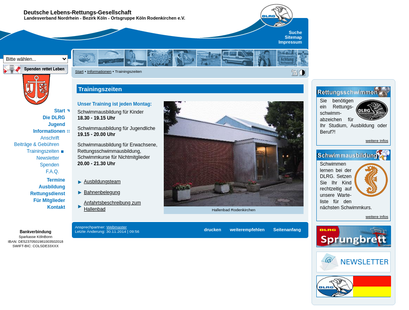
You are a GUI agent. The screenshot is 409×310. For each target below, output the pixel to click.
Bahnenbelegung (102, 192)
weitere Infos (377, 140)
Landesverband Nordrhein (51, 18)
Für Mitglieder (49, 200)
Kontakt (56, 207)
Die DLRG (54, 117)
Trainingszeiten (43, 151)
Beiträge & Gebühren (36, 144)
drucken (212, 229)
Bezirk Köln (95, 18)
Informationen (49, 131)
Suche (295, 32)
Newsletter (47, 158)
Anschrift (49, 138)
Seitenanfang (287, 229)
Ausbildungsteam (102, 181)
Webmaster (117, 227)
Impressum (290, 42)
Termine (56, 180)
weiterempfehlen (247, 229)
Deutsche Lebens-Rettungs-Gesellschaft (77, 12)
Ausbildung (52, 187)
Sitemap (293, 37)
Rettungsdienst (47, 193)
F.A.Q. (52, 171)
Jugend (56, 124)
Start (59, 111)
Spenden (49, 165)
